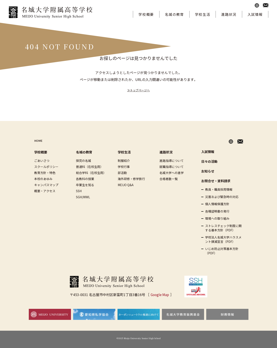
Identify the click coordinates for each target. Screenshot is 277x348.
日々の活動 (209, 161)
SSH (79, 191)
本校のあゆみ (43, 179)
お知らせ (207, 171)
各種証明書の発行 (217, 211)
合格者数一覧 (168, 179)
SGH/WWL (83, 197)
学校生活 (202, 14)
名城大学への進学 (171, 173)
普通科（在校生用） (89, 166)
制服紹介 (124, 160)
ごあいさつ (41, 160)
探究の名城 (83, 160)
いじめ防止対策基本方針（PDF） (221, 251)
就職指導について (171, 166)
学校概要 (146, 14)
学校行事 (124, 166)
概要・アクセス (44, 191)
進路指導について (171, 160)
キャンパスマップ (46, 185)
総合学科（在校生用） (91, 173)
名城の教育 (174, 14)
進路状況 (228, 14)
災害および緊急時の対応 (221, 197)
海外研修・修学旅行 (131, 179)
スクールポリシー (46, 166)
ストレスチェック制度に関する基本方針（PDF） (223, 228)
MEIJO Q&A (126, 185)
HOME (39, 140)
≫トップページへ (138, 89)
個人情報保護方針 (217, 204)
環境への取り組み (217, 218)
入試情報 (255, 14)
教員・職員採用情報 (218, 189)
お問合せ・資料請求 (215, 181)
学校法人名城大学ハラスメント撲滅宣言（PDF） (223, 239)
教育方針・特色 (44, 173)
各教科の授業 (85, 179)
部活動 (122, 173)
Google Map (159, 294)
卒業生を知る (85, 185)
